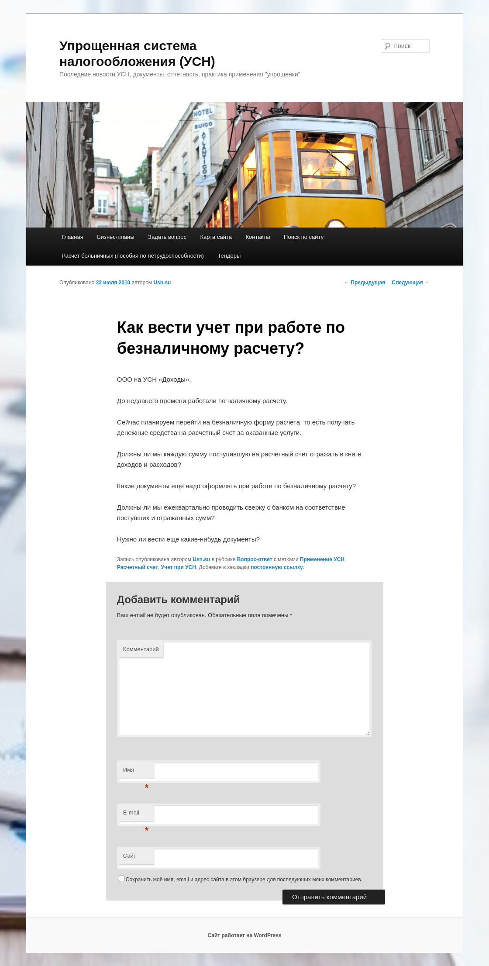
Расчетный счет (137, 567)
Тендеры (229, 255)
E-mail (136, 815)
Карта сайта (216, 237)
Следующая (411, 282)
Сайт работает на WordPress (244, 935)
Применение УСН (322, 559)
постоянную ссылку (277, 567)
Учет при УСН (178, 567)
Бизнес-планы (115, 237)
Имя (136, 772)
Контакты (257, 237)
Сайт (129, 855)
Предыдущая (364, 282)
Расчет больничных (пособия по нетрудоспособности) (133, 255)
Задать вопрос (167, 237)
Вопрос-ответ (254, 559)
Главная (72, 237)
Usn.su (162, 282)
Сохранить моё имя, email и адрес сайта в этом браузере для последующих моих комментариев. (244, 879)
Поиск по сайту (304, 237)
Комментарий (141, 649)
